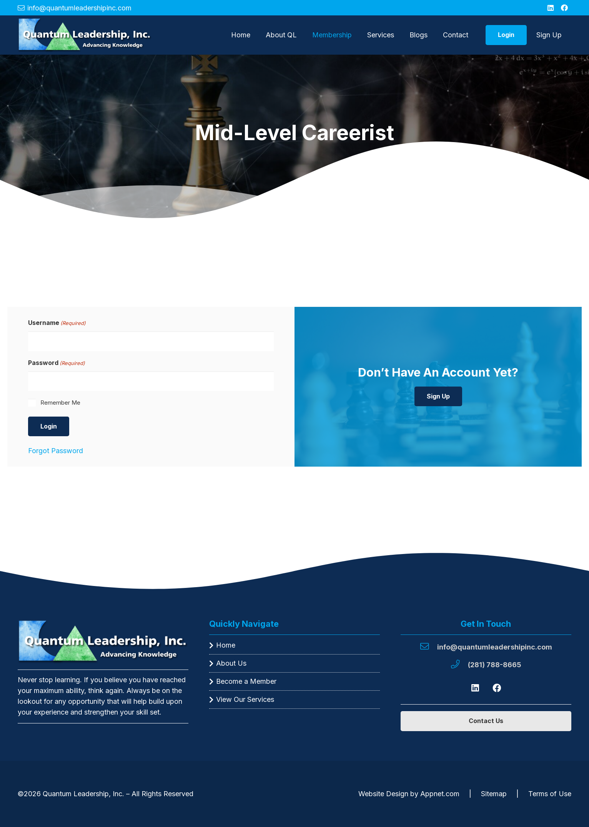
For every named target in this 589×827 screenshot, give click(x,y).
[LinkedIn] (550, 8)
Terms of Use (549, 794)
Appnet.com (439, 794)
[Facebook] (564, 8)
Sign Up (549, 35)
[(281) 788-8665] (459, 665)
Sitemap (494, 794)
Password (56, 363)
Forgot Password (55, 451)
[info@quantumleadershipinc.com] (428, 647)
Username (57, 323)
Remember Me (60, 402)
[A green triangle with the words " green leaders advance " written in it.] (85, 35)
